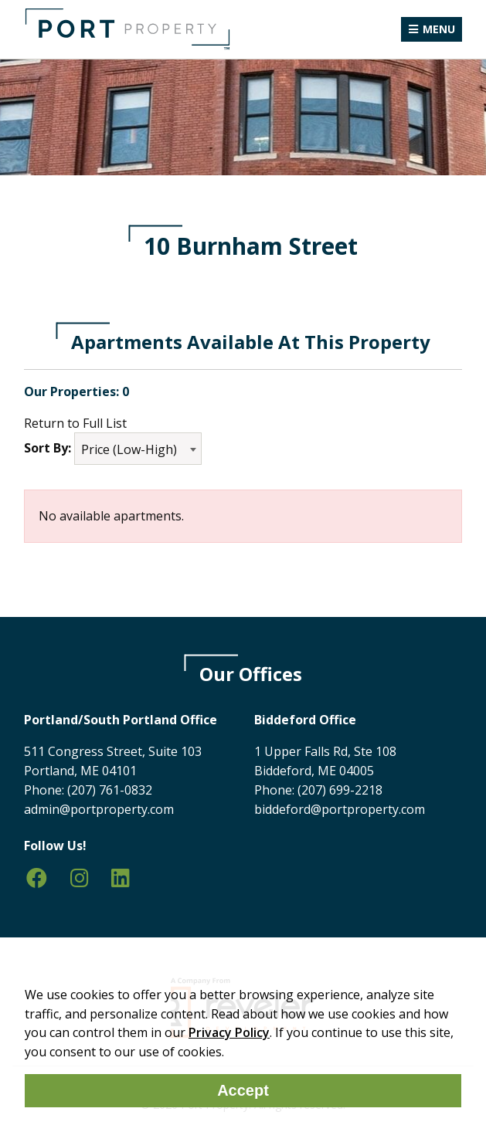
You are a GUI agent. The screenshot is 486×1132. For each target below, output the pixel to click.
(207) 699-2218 (339, 789)
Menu (439, 29)
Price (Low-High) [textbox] (129, 449)
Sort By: (47, 447)
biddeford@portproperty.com (339, 809)
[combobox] (138, 448)
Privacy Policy (229, 1032)
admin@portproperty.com (99, 809)
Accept (243, 1090)
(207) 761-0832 (109, 789)
